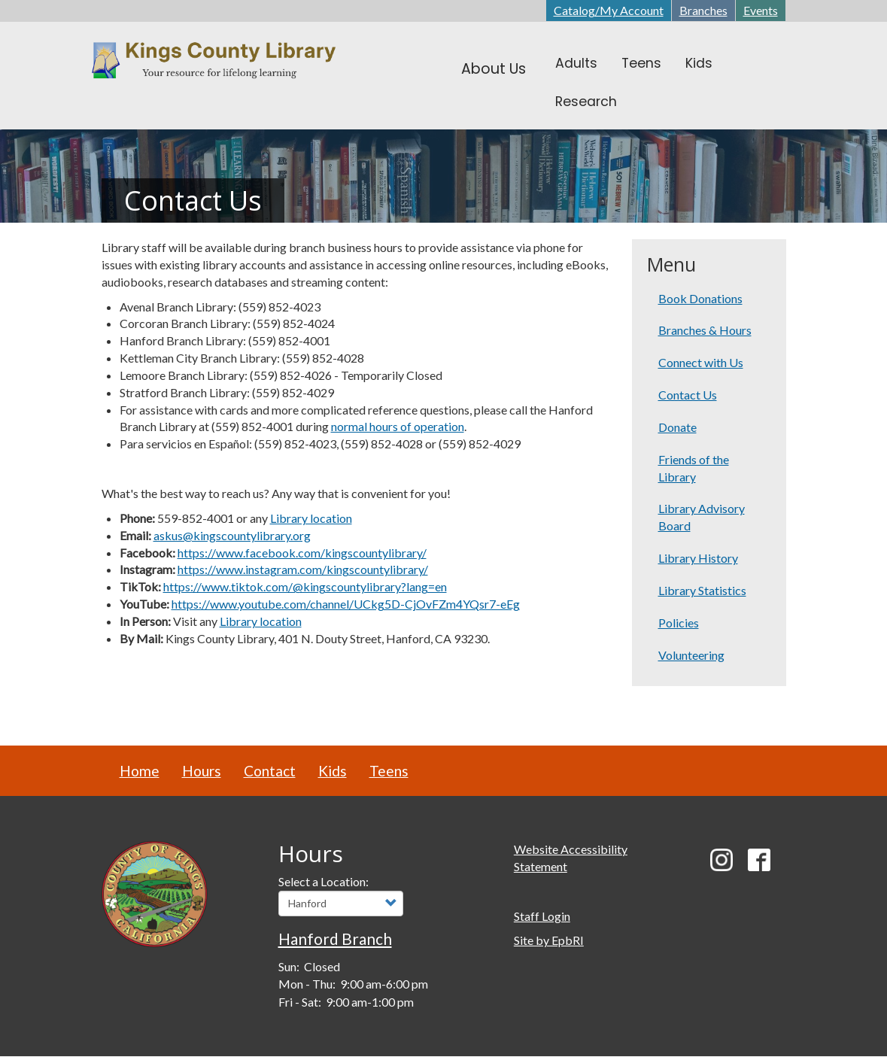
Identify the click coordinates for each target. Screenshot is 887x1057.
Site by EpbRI (549, 940)
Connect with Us (700, 362)
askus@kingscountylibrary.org (232, 535)
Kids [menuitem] (698, 63)
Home (139, 770)
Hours (201, 770)
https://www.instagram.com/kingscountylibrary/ (303, 569)
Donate (677, 427)
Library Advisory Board (701, 517)
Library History (698, 558)
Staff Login (542, 916)
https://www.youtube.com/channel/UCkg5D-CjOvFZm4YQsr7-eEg (346, 604)
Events (760, 10)
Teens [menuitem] (641, 63)
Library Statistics (702, 590)
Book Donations (700, 298)
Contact (270, 770)
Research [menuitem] (586, 102)
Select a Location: (323, 881)
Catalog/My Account (609, 10)
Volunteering (691, 655)
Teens (389, 770)
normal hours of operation (397, 426)
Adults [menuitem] (576, 63)
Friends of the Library (693, 468)
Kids (332, 770)
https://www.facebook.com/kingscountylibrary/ (302, 552)
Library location (311, 518)
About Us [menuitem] (493, 69)
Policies (678, 622)
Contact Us (687, 394)
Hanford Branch (335, 938)
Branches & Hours (705, 330)
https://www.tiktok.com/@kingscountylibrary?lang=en (305, 586)
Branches (703, 10)
